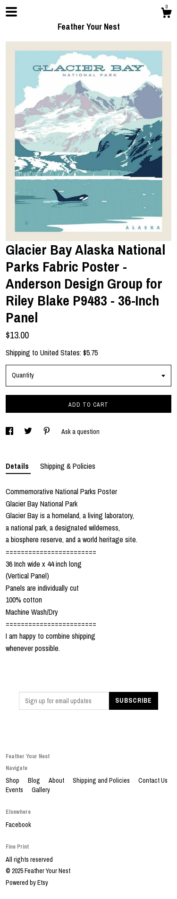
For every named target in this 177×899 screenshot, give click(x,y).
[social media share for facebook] (10, 431)
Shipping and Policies (102, 780)
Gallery (41, 790)
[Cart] (166, 14)
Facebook (18, 824)
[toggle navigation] (11, 11)
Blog (35, 780)
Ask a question (80, 431)
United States (60, 352)
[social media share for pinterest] (47, 431)
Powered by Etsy (27, 882)
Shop (13, 780)
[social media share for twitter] (29, 431)
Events (15, 790)
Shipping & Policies (67, 466)
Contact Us (153, 780)
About (57, 780)
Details (18, 466)
